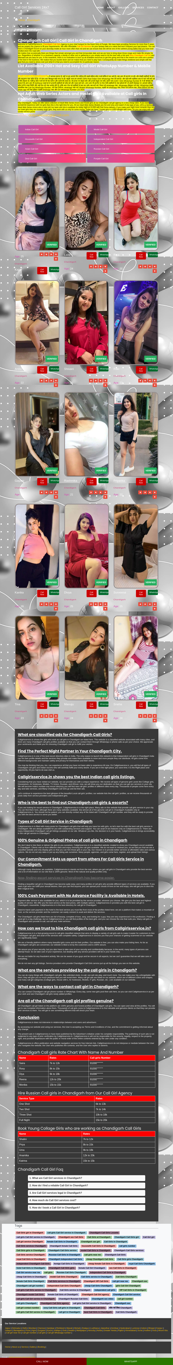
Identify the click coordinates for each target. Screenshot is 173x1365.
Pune (27, 1330)
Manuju (69, 704)
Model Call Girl (100, 129)
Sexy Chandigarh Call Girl (140, 55)
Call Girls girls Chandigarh (130, 1259)
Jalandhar (105, 1328)
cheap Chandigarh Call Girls (99, 1259)
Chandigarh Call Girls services (129, 1250)
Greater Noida (110, 1330)
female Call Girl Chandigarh (92, 1268)
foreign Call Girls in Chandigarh (69, 1263)
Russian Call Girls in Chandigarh (64, 1255)
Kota (154, 1330)
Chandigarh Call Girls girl (127, 1237)
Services (138, 7)
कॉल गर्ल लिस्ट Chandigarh (120, 1308)
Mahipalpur (81, 1330)
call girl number (125, 1299)
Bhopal (151, 1328)
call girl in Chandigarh (69, 1312)
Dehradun (16, 1328)
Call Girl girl (148, 1237)
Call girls (42, 1333)
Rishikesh (60, 1328)
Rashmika (70, 480)
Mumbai (32, 1328)
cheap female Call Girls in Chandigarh (106, 1263)
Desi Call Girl (31, 158)
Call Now (42, 270)
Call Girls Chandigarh (126, 1277)
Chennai (41, 1328)
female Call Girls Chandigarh (30, 1281)
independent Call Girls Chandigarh (64, 1286)
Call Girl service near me (28, 1272)
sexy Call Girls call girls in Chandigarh (62, 1308)
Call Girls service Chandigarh (31, 1255)
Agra (34, 1330)
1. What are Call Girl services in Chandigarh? (55, 1178)
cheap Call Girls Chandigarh (98, 1286)
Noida (99, 1330)
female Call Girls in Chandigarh (62, 1241)
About (111, 7)
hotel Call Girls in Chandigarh (31, 1268)
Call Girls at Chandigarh (99, 1237)
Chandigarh (33, 20)
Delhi (25, 1328)
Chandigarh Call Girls (51, 44)
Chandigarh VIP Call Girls (96, 1281)
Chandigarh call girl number (30, 1286)
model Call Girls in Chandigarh (95, 1250)
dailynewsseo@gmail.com (49, 115)
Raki (116, 369)
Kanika (19, 592)
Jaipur (7, 1328)
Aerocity (91, 1330)
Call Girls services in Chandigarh (64, 1281)
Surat (140, 1330)
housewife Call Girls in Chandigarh (98, 1246)
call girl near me (120, 1281)
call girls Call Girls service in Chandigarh (36, 1290)
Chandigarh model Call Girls (30, 1294)
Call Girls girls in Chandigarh (30, 1250)
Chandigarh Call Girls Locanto (104, 1233)
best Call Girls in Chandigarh (98, 1312)
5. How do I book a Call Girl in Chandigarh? (54, 1207)
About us (16, 1347)
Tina (17, 704)
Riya (116, 254)
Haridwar (51, 1328)
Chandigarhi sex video (102, 1299)
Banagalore (19, 1330)
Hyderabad (125, 1328)
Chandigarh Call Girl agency (95, 1294)
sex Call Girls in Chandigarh (122, 1268)
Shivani (69, 369)
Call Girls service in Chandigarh (96, 1277)
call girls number (127, 1246)
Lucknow (135, 1328)
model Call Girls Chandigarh (63, 1277)
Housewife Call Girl (33, 139)
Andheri (147, 1330)
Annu (18, 369)
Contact (152, 7)
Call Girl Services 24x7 (32, 7)
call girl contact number (28, 1308)
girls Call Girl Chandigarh (128, 1286)
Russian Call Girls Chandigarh (71, 1272)
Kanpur (159, 1328)
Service (25, 1347)
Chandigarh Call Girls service (63, 1250)
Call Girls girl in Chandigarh (30, 1233)
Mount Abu (163, 1330)
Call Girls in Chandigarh (115, 1241)
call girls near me (92, 1255)
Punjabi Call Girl (101, 158)
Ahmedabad (130, 1330)
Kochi (49, 1330)
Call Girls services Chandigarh (31, 1246)
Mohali (77, 1328)
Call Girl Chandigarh (33, 76)
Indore (144, 1328)
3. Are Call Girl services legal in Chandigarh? (55, 1193)
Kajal (18, 269)
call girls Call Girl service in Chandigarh (66, 1233)
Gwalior (71, 1330)
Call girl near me (13, 1333)
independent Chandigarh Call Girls (33, 1263)
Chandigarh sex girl (90, 1241)
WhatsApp (55, 269)
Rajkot (121, 1330)
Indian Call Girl (31, 129)
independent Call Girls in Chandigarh (107, 1272)
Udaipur (8, 1330)
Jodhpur (58, 1330)
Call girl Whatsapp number (59, 1333)
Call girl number (29, 1333)
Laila (67, 254)
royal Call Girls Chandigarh (142, 1263)
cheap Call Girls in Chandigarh (31, 1277)
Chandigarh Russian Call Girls (73, 1299)
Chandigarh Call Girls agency (55, 1303)
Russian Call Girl (101, 149)
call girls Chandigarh (27, 1303)
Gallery (123, 7)
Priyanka (119, 480)
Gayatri (19, 480)
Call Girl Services (84, 46)
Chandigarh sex (139, 1281)
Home (100, 7)
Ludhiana (95, 1328)
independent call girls (105, 1290)
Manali (69, 1328)
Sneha (118, 704)
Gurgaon (42, 1330)
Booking (41, 1347)
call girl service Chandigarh (30, 1241)
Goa (65, 1330)
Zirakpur (85, 1328)
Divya (68, 592)
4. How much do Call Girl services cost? (52, 1200)
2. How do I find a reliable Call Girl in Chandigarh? (58, 1185)
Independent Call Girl (103, 139)
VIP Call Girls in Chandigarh (132, 1290)
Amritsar (114, 1328)
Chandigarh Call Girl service (126, 1294)
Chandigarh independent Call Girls (65, 1259)
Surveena (120, 592)
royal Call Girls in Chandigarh (31, 1259)
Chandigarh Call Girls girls (61, 1268)
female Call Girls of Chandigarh (63, 1294)
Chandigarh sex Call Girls (71, 1237)
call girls (48, 1272)
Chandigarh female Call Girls (63, 1246)
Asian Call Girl (31, 149)
